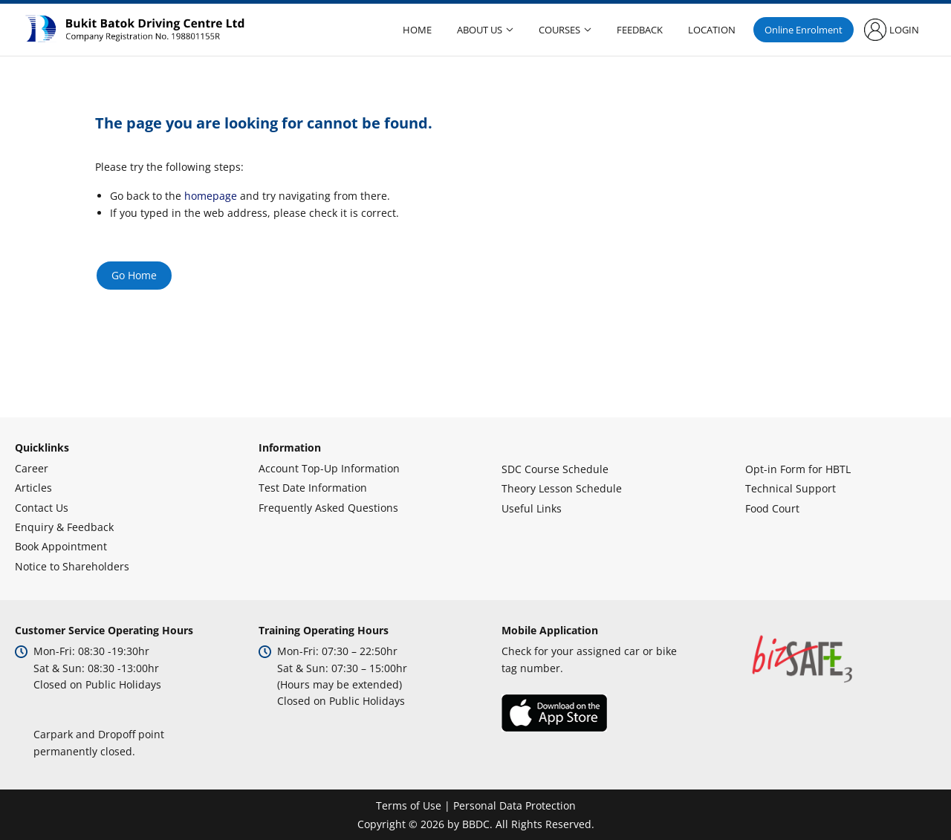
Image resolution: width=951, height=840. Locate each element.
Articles (33, 488)
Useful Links (532, 508)
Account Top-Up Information (329, 468)
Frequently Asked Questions (328, 508)
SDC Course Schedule (555, 469)
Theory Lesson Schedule (562, 488)
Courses (559, 29)
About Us (479, 29)
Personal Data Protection (514, 805)
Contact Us (41, 508)
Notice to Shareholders (72, 566)
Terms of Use (408, 805)
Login (904, 29)
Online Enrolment (804, 29)
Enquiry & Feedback (64, 527)
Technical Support (790, 488)
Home (417, 29)
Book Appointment (61, 546)
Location (712, 29)
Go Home (134, 275)
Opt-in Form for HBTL (798, 469)
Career (31, 468)
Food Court (772, 508)
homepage (210, 196)
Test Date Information (313, 488)
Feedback (640, 29)
